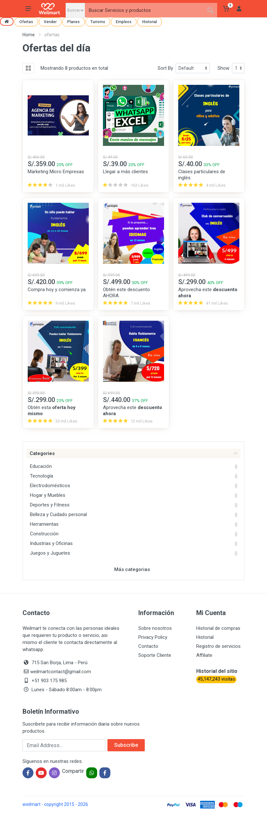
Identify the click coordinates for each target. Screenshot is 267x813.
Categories (133, 453)
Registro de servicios (218, 646)
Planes (73, 22)
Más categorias (132, 569)
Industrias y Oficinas (51, 543)
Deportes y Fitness (49, 505)
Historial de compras (218, 628)
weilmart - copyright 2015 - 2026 (55, 804)
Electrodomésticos (50, 485)
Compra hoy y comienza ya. (57, 289)
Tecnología (41, 476)
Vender (50, 22)
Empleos (124, 22)
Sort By (165, 68)
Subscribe (126, 745)
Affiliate (204, 655)
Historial (149, 22)
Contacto (148, 646)
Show (223, 68)
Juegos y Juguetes (50, 553)
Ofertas (26, 22)
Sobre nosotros (155, 628)
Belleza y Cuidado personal (58, 514)
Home (29, 34)
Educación (41, 466)
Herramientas (44, 524)
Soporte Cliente (154, 655)
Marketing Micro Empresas (56, 171)
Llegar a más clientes (125, 171)
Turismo (97, 22)
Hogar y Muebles (47, 495)
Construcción (44, 534)
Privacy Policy (152, 637)
